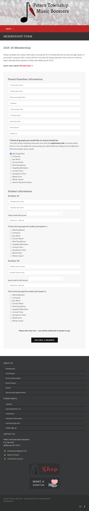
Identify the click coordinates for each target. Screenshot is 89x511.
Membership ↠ (26, 65)
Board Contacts (13, 455)
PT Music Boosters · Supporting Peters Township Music (29, 499)
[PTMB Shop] (45, 464)
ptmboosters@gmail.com (17, 451)
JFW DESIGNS (8, 501)
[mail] (80, 507)
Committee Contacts (15, 459)
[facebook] (85, 507)
